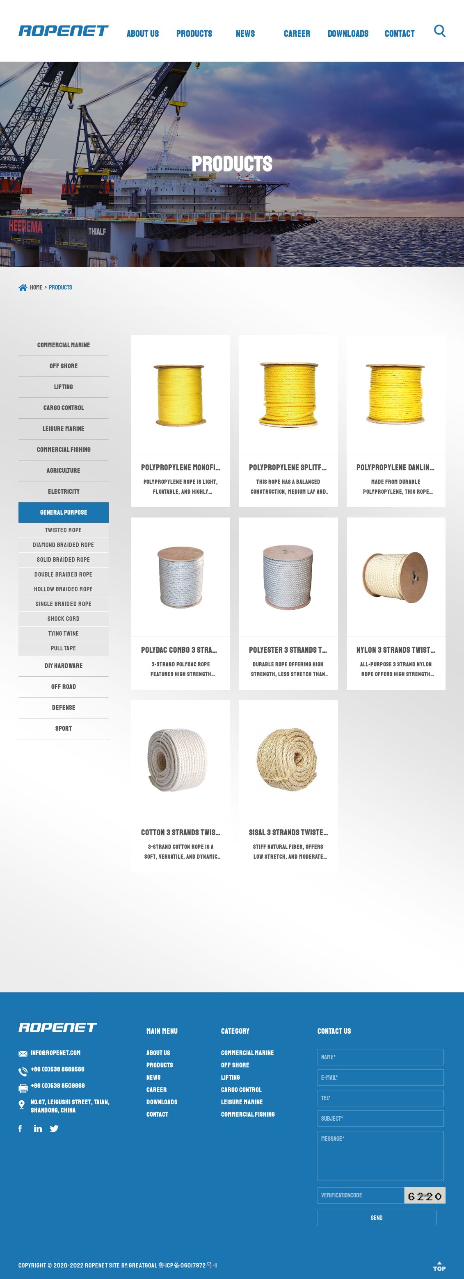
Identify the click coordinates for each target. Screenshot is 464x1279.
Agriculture (63, 471)
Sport (63, 729)
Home (36, 287)
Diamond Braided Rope (63, 545)
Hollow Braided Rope (63, 589)
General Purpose (63, 512)
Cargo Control (63, 408)
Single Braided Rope (64, 604)
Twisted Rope (63, 530)
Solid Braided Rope (63, 560)
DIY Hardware (64, 666)
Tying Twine (63, 633)
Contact (400, 33)
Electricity (64, 492)
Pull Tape (63, 648)
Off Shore (64, 366)
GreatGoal (143, 1265)
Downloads (348, 33)
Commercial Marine (63, 345)
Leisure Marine (64, 429)
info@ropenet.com (56, 1053)
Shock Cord (64, 619)
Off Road (63, 687)
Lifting (63, 387)
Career (297, 33)
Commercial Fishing (64, 450)
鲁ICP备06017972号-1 (187, 1265)
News (245, 33)
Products (194, 33)
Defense (63, 708)
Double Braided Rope (63, 574)
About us (143, 33)
